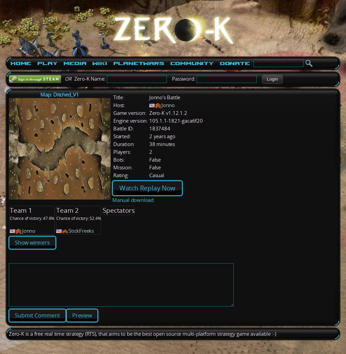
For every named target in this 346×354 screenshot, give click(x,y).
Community (192, 63)
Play (47, 63)
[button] (272, 79)
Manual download (133, 200)
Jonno (168, 105)
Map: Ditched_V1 (59, 94)
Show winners (32, 242)
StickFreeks (81, 231)
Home (21, 63)
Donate (235, 63)
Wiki (99, 63)
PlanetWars (138, 63)
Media (74, 63)
